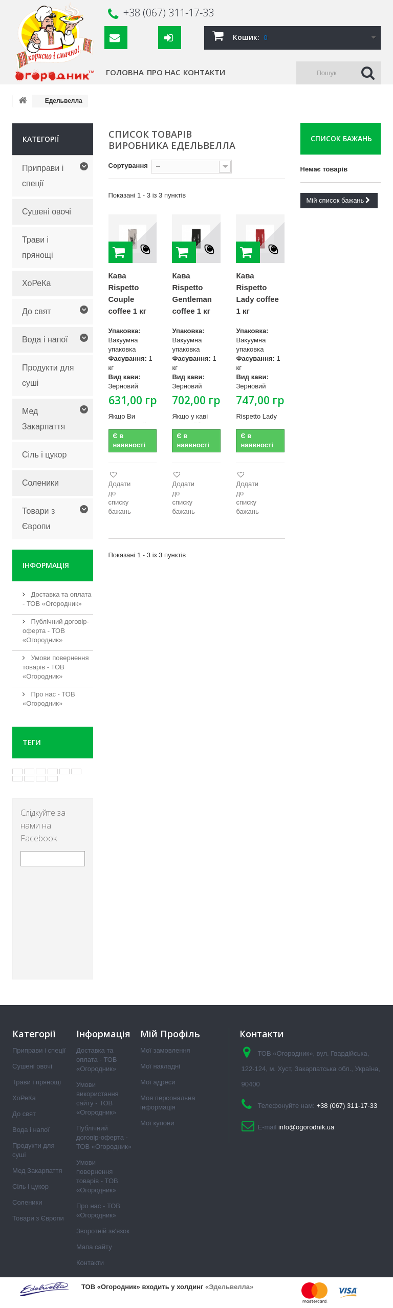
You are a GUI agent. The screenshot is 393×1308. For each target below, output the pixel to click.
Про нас (163, 72)
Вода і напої (45, 339)
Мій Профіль (170, 1034)
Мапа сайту (94, 1247)
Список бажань (341, 138)
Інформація (46, 565)
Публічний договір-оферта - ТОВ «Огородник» (56, 631)
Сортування (128, 165)
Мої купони (157, 1123)
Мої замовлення (165, 1050)
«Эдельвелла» (229, 1287)
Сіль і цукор (44, 454)
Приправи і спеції (42, 176)
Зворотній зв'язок (102, 1231)
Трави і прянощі (37, 247)
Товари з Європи (38, 519)
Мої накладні (160, 1066)
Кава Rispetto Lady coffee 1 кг (257, 293)
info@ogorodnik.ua (306, 1127)
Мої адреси (157, 1082)
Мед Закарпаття (43, 419)
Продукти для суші (48, 375)
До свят (36, 311)
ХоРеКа (36, 283)
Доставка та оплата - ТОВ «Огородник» (96, 1060)
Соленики (40, 482)
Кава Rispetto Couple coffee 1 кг (127, 293)
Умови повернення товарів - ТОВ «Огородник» (56, 667)
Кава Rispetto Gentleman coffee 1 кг (192, 293)
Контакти (204, 72)
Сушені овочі (46, 211)
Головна (125, 72)
